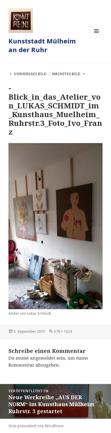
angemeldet (42, 358)
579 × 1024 (63, 331)
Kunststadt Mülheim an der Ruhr (42, 45)
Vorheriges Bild (30, 73)
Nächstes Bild (66, 73)
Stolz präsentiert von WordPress (36, 425)
